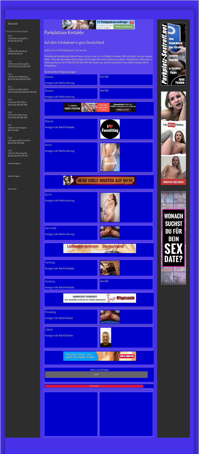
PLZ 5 (24, 102)
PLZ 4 (24, 89)
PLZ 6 (24, 115)
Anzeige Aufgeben (14, 163)
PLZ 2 (24, 64)
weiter (96, 374)
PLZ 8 (24, 140)
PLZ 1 (24, 51)
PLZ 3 (24, 76)
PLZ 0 (24, 38)
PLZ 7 (24, 128)
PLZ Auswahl (94, 386)
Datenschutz (12, 189)
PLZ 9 (24, 153)
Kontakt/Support (14, 176)
